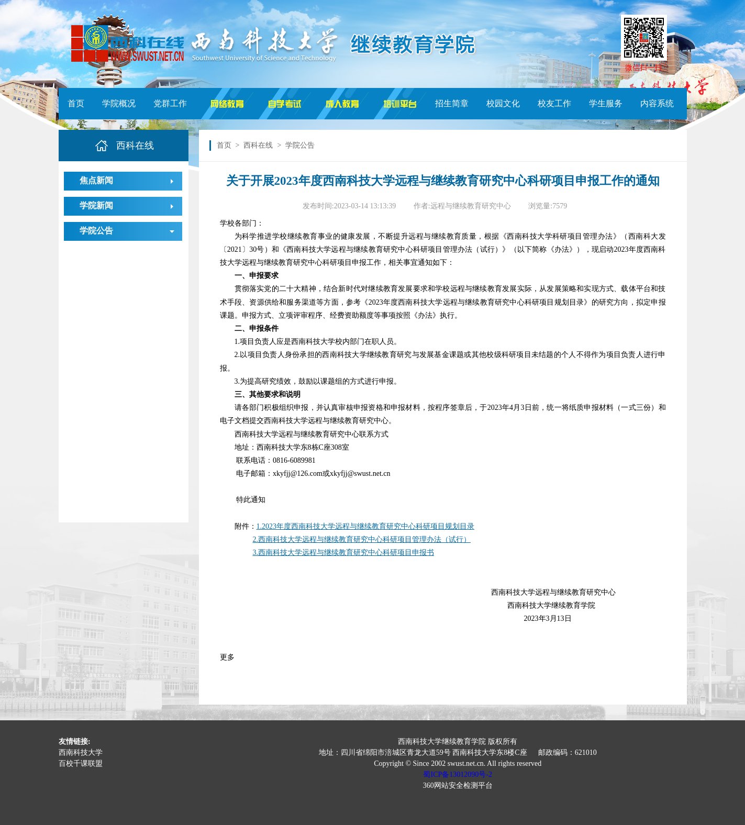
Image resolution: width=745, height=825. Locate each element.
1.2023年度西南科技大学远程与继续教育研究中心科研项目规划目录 (366, 526)
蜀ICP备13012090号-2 (457, 774)
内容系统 (657, 103)
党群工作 (170, 103)
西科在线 (258, 145)
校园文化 (503, 103)
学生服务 (605, 103)
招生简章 (452, 103)
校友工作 (554, 103)
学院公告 (96, 230)
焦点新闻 (96, 180)
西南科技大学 (81, 752)
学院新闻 (96, 205)
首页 (76, 103)
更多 (227, 657)
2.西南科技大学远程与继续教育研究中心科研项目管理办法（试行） (362, 539)
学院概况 (119, 103)
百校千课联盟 (81, 763)
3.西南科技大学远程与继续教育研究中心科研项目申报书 (344, 552)
